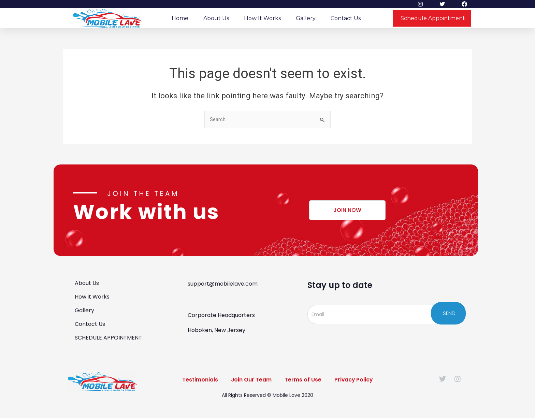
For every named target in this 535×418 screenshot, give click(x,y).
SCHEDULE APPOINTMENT (108, 338)
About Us (216, 18)
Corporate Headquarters (221, 315)
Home (180, 18)
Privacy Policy (354, 380)
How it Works (262, 18)
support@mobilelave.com (223, 284)
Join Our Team (250, 380)
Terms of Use (303, 380)
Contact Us (346, 18)
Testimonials (198, 380)
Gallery (306, 18)
